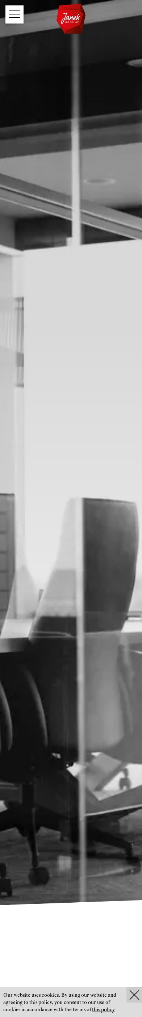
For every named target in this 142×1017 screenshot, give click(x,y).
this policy (103, 1010)
